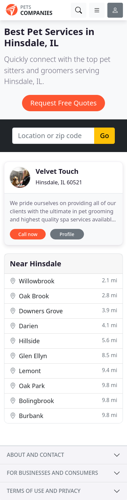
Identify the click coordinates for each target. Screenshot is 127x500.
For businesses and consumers (52, 473)
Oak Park (63, 385)
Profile (67, 234)
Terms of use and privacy (44, 491)
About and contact (35, 455)
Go (104, 135)
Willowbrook (63, 281)
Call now (27, 234)
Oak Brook (63, 295)
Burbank (63, 415)
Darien (63, 325)
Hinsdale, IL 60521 (59, 182)
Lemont (63, 370)
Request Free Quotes (63, 102)
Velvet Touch (57, 171)
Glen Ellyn (63, 355)
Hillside (63, 340)
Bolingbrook (63, 400)
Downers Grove (63, 310)
